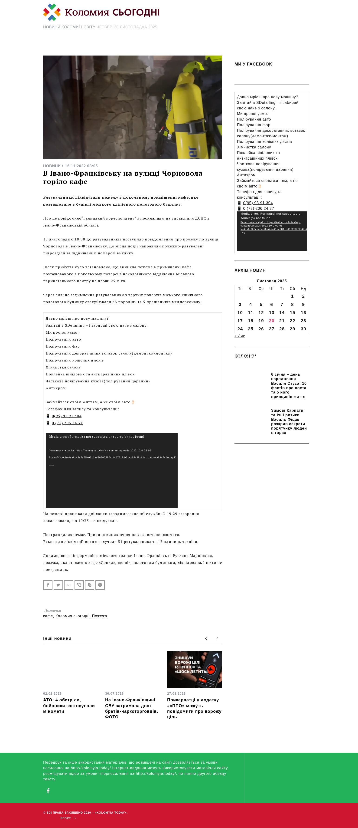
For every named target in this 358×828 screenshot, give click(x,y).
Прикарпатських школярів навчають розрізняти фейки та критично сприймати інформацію (268, 363)
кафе (48, 616)
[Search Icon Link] (220, 46)
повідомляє (69, 218)
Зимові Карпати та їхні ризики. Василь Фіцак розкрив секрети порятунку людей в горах (289, 421)
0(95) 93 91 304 (66, 415)
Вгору (68, 818)
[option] (70, 682)
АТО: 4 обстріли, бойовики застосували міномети (69, 706)
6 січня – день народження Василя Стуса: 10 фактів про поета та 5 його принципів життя (289, 385)
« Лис (239, 336)
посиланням (152, 218)
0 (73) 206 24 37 (67, 422)
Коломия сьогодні (72, 616)
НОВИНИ (52, 166)
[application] (112, 470)
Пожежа (99, 616)
